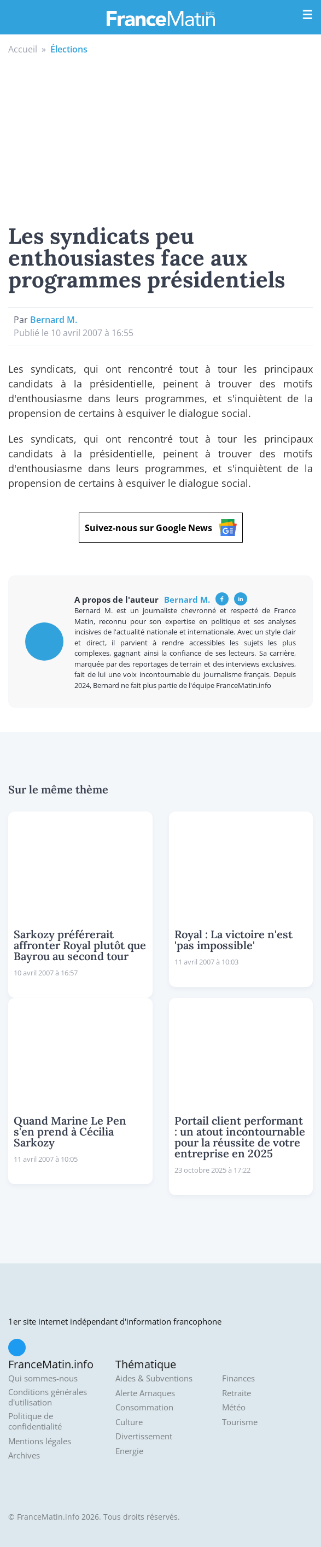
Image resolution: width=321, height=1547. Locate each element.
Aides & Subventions (153, 1378)
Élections (68, 49)
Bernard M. (53, 320)
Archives (24, 1455)
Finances (238, 1378)
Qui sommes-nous (43, 1378)
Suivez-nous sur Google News (161, 528)
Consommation (144, 1407)
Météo (234, 1407)
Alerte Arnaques (145, 1393)
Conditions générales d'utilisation (47, 1397)
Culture (129, 1422)
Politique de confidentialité (35, 1421)
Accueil (22, 49)
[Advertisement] (160, 137)
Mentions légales (39, 1441)
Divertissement (143, 1436)
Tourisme (240, 1422)
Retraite (236, 1393)
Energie (129, 1451)
